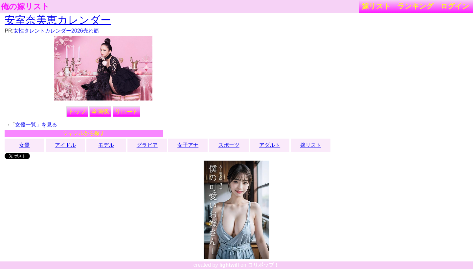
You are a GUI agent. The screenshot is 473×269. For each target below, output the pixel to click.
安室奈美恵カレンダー (58, 20)
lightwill (229, 265)
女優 (24, 145)
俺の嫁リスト (25, 6)
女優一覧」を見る (36, 124)
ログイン (454, 6)
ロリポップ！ (263, 265)
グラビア (147, 145)
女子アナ (187, 145)
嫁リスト (376, 6)
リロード (126, 111)
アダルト (269, 145)
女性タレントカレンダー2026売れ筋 (56, 31)
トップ (77, 111)
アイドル (65, 145)
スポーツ (228, 145)
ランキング (415, 6)
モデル (106, 145)
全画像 (100, 111)
